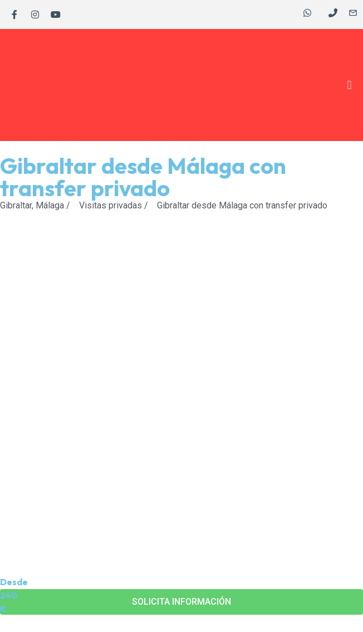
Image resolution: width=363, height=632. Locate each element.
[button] (349, 85)
